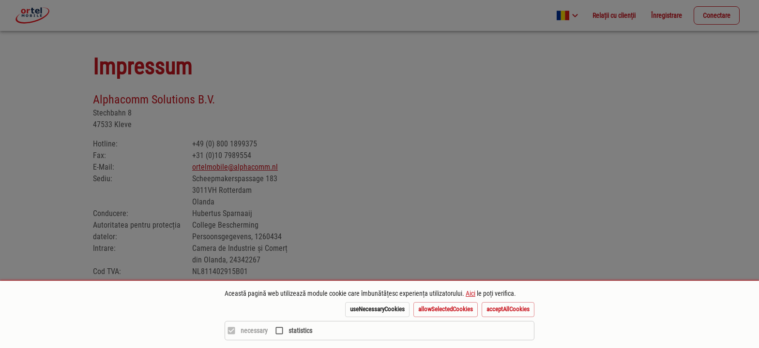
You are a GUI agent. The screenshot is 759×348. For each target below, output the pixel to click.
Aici (470, 293)
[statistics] (291, 330)
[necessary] (245, 330)
